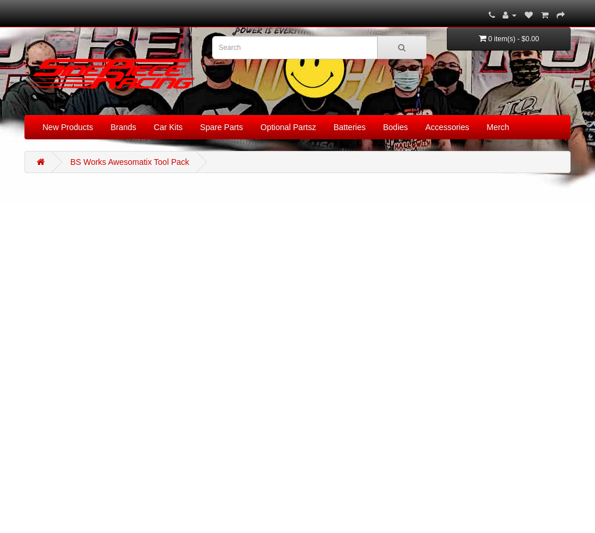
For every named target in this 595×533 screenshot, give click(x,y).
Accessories (447, 127)
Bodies (395, 127)
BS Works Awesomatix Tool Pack (129, 162)
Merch (498, 127)
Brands (123, 127)
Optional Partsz (288, 127)
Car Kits (168, 127)
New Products (67, 127)
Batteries (349, 127)
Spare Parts (221, 127)
